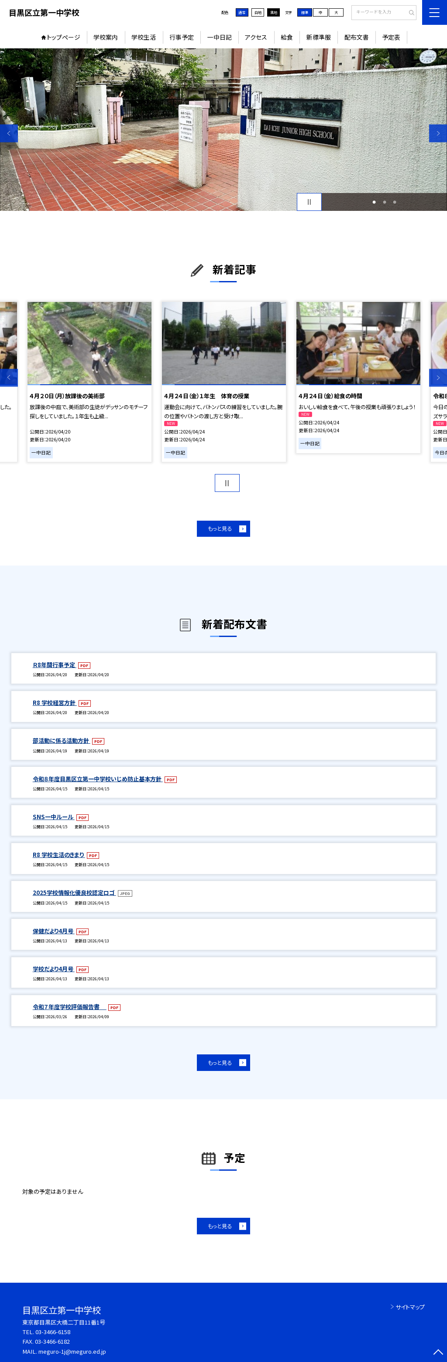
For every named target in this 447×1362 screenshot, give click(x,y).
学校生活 (143, 37)
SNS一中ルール (54, 817)
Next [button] (438, 133)
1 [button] (374, 202)
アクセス (256, 37)
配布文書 (356, 37)
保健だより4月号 (54, 931)
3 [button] (394, 202)
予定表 (391, 37)
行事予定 (181, 37)
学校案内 (105, 37)
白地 (257, 12)
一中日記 (219, 37)
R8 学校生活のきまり (59, 854)
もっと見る (220, 528)
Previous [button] (9, 133)
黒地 (273, 12)
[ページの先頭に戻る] (438, 1353)
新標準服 (318, 37)
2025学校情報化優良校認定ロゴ (74, 892)
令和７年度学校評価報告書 (70, 1007)
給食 (287, 37)
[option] (223, 129)
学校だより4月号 (54, 969)
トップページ (63, 37)
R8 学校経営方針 (55, 702)
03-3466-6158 (52, 1332)
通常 (241, 12)
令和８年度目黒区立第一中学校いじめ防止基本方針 (98, 779)
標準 (304, 12)
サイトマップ (410, 1307)
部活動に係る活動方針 (61, 740)
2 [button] (384, 202)
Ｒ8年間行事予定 (54, 665)
